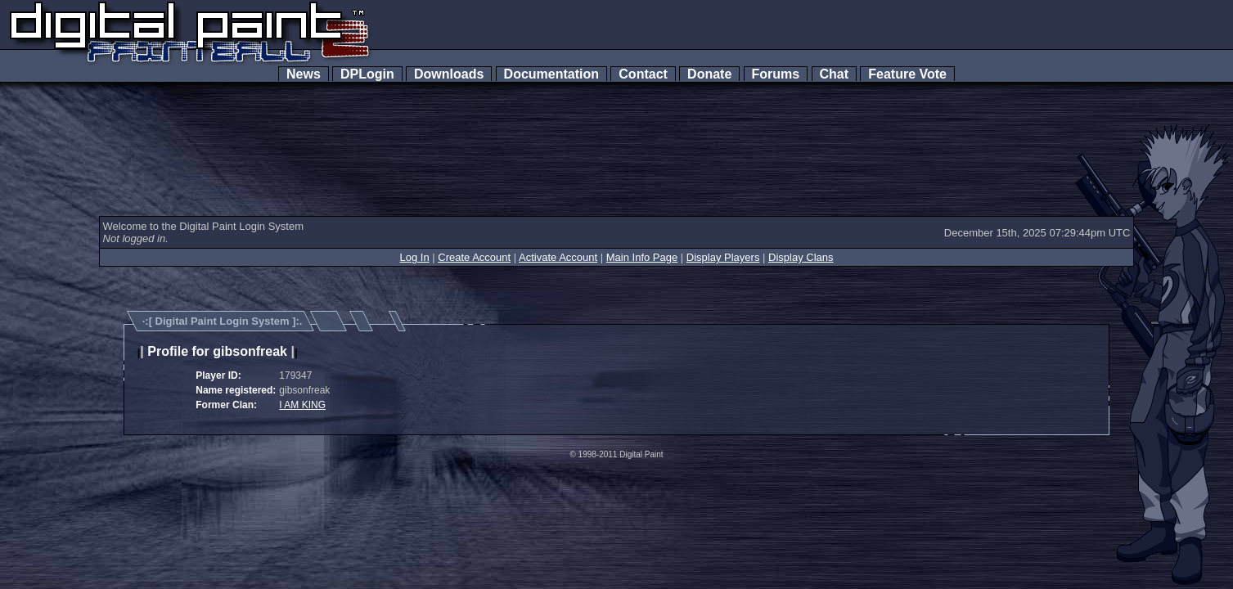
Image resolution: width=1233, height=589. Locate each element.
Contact (642, 74)
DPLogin (367, 74)
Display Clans (800, 257)
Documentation (551, 74)
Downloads (449, 74)
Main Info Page (641, 257)
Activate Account (558, 257)
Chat (834, 74)
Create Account (474, 257)
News (303, 74)
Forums (776, 74)
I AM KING (302, 405)
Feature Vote (907, 74)
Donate (709, 74)
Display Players (723, 257)
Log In (414, 257)
